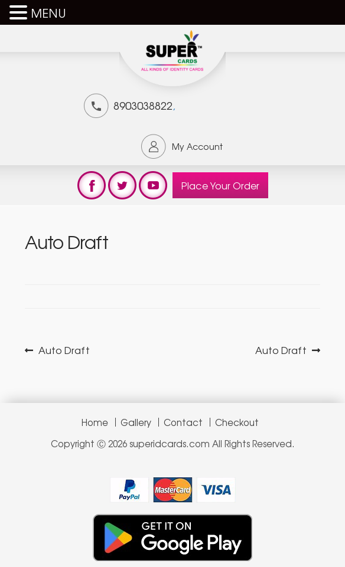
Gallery (136, 422)
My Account (197, 146)
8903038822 (142, 105)
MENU (48, 12)
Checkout (237, 422)
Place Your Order (220, 185)
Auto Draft (64, 350)
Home (95, 422)
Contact (183, 422)
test (91, 185)
